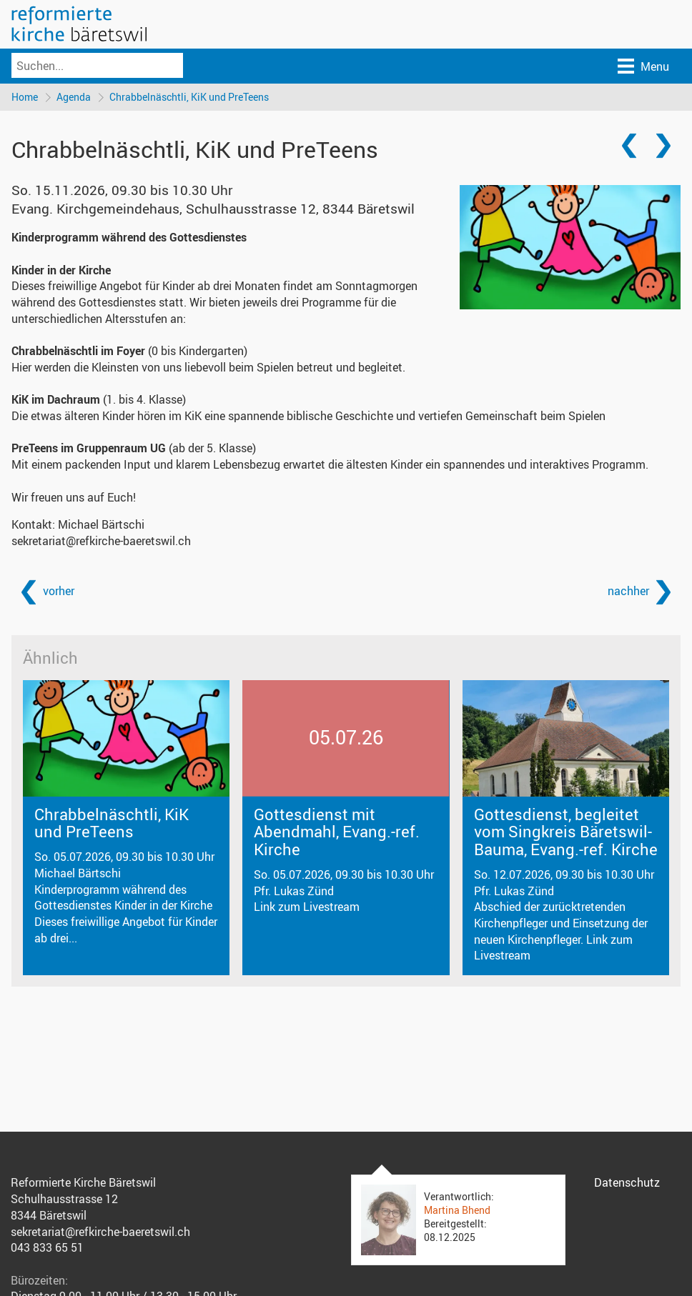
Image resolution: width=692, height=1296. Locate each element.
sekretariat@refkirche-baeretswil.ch (101, 541)
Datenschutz (627, 1182)
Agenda (73, 97)
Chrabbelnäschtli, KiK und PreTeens (189, 97)
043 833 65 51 (47, 1247)
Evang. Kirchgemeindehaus (213, 208)
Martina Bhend (457, 1210)
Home (24, 97)
